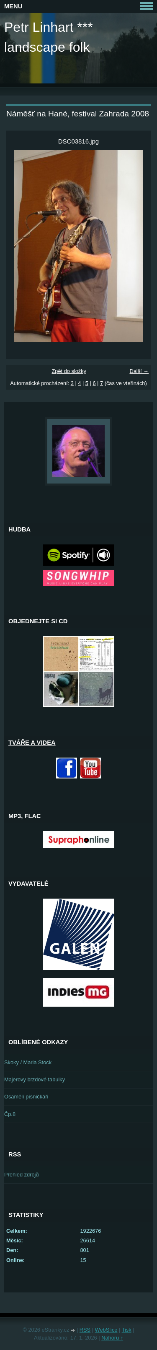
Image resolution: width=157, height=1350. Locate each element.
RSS (85, 1330)
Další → (139, 371)
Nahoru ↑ (112, 1338)
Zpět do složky (68, 371)
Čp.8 (9, 1114)
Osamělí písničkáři (26, 1096)
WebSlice (106, 1330)
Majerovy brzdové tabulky (34, 1079)
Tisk (126, 1330)
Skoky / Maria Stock (27, 1062)
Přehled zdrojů (21, 1174)
